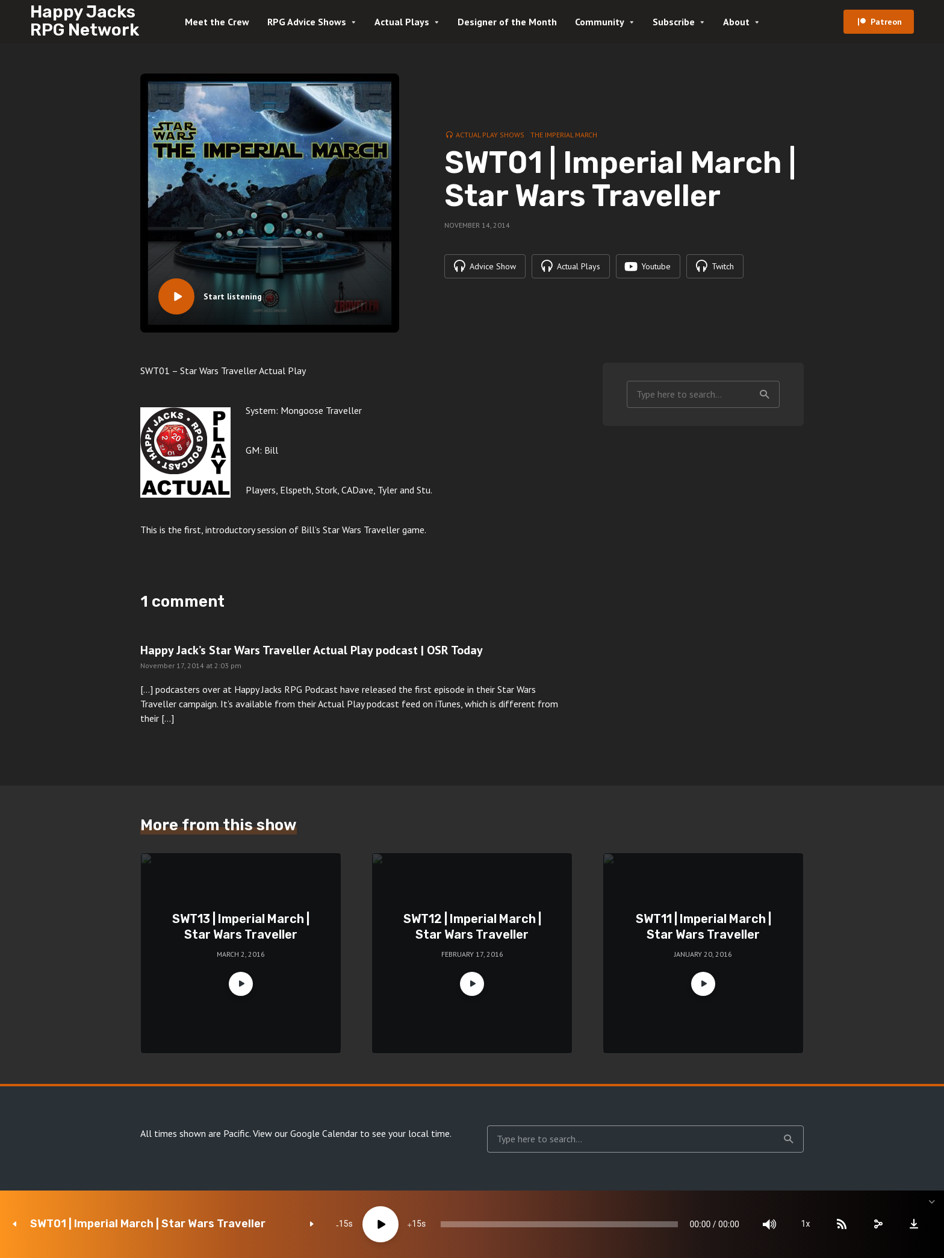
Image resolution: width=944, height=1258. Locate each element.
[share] (878, 1224)
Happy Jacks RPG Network (84, 21)
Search (764, 394)
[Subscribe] (842, 1224)
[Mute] (769, 1224)
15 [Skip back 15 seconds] (344, 1224)
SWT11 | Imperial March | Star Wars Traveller (703, 927)
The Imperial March (563, 134)
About (736, 22)
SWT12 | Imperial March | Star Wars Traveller (472, 927)
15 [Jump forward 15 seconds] (416, 1224)
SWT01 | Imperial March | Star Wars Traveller (148, 1224)
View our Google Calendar (305, 1133)
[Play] (380, 1224)
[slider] (559, 1224)
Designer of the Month (507, 22)
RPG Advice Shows (306, 22)
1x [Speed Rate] (805, 1224)
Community (599, 22)
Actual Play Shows (490, 134)
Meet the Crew (217, 22)
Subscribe (674, 22)
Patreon (886, 21)
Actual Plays (401, 22)
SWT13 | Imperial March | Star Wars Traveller (240, 927)
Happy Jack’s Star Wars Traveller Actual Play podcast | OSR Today (311, 650)
